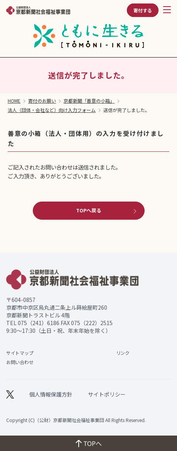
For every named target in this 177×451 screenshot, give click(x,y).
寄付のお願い (42, 101)
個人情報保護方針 (50, 394)
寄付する (142, 10)
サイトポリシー (107, 394)
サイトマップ (19, 352)
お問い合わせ (19, 362)
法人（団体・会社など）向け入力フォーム (52, 110)
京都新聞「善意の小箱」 (89, 101)
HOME (14, 101)
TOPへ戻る (107, 210)
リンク (123, 352)
